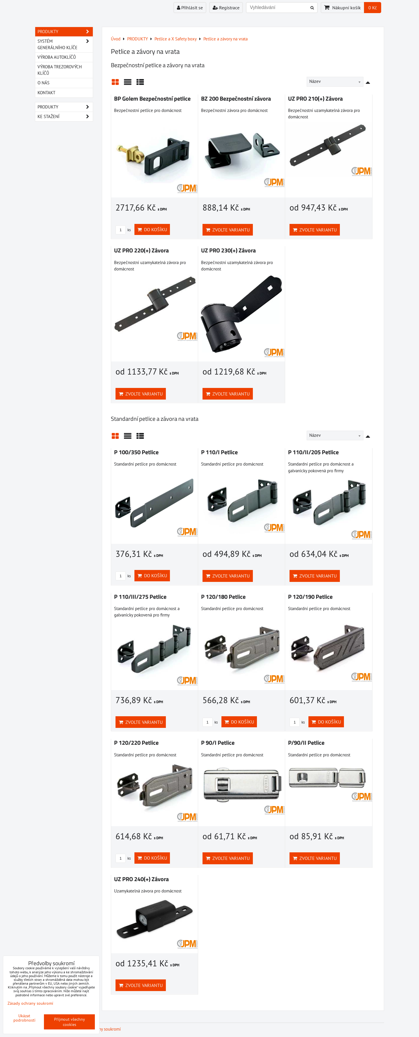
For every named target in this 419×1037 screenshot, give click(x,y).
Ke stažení (65, 116)
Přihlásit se (190, 7)
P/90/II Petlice (306, 742)
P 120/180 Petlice (223, 596)
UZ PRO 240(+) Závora (141, 879)
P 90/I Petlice (218, 742)
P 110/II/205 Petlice (313, 452)
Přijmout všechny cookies (69, 1022)
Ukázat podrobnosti (24, 1018)
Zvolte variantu (228, 230)
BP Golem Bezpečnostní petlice (152, 98)
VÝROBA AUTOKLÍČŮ (57, 57)
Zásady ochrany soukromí (30, 1003)
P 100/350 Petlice (136, 452)
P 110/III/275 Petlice (140, 596)
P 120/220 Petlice (136, 742)
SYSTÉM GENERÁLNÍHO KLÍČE (65, 44)
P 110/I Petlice (219, 452)
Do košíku (152, 229)
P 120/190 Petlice (310, 596)
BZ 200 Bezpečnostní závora (236, 98)
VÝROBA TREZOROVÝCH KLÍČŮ (60, 70)
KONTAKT (46, 92)
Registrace (226, 7)
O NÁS (43, 82)
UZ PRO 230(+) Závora (228, 250)
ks (123, 229)
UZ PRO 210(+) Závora (315, 98)
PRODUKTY (65, 31)
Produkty (65, 107)
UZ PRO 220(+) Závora (141, 250)
